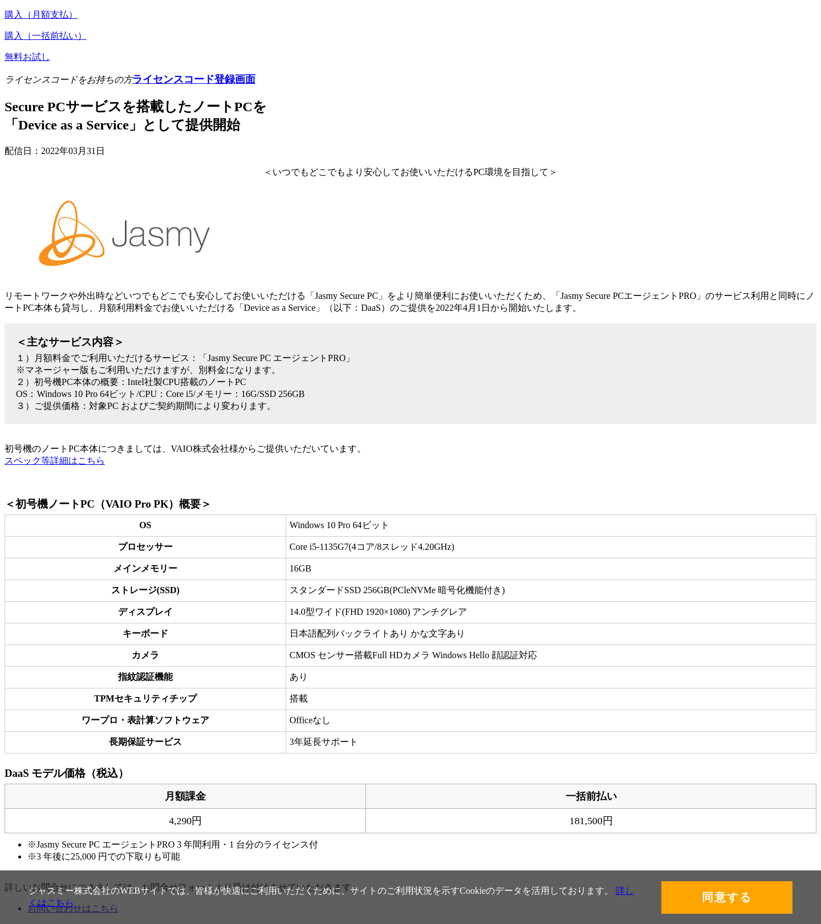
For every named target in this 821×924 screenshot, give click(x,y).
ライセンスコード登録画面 (193, 79)
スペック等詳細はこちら (55, 460)
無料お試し (27, 57)
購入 (41, 14)
